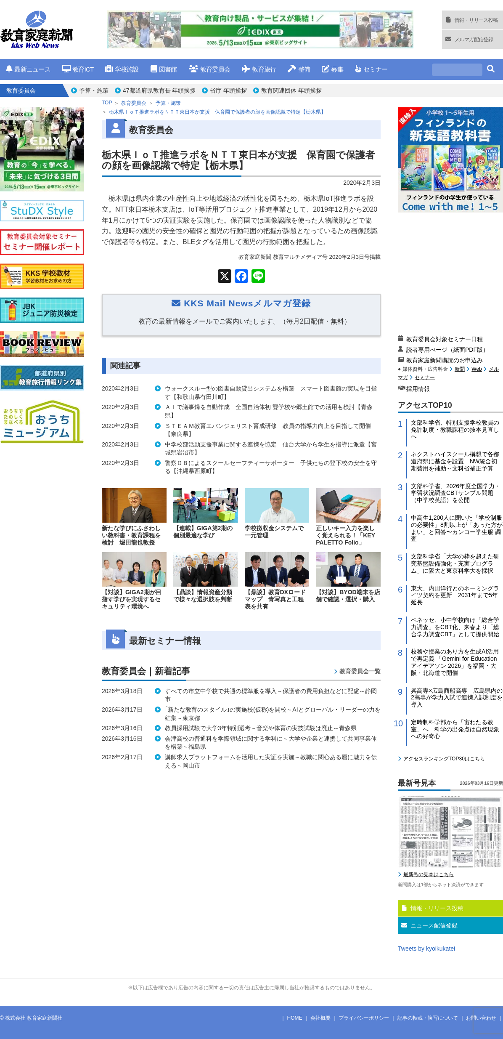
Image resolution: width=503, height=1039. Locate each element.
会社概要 (320, 1018)
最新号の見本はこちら (428, 874)
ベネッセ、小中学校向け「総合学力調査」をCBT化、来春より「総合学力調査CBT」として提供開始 (455, 627)
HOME (294, 1018)
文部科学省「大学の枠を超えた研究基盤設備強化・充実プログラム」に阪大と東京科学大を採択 (455, 563)
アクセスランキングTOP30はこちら (444, 759)
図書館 (164, 69)
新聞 (460, 369)
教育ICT (78, 69)
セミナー (371, 69)
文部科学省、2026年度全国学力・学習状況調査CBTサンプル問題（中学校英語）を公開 (455, 493)
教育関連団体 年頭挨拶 (291, 90)
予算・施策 (94, 90)
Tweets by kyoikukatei (426, 948)
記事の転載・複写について (427, 1018)
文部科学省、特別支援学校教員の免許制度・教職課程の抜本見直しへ (455, 429)
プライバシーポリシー (364, 1018)
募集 (332, 69)
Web (476, 369)
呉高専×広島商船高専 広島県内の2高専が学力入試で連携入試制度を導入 (457, 697)
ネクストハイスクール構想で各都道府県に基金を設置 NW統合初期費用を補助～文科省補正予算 (455, 461)
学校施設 (121, 69)
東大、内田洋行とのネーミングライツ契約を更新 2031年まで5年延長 (455, 595)
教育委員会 (209, 69)
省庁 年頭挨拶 (228, 90)
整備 (299, 69)
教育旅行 (259, 69)
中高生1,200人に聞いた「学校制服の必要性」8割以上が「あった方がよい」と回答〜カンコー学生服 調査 (457, 528)
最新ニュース (28, 69)
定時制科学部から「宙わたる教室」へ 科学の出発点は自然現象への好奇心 (455, 729)
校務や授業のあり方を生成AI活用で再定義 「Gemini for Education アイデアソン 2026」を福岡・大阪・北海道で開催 (455, 662)
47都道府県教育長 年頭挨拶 (159, 90)
